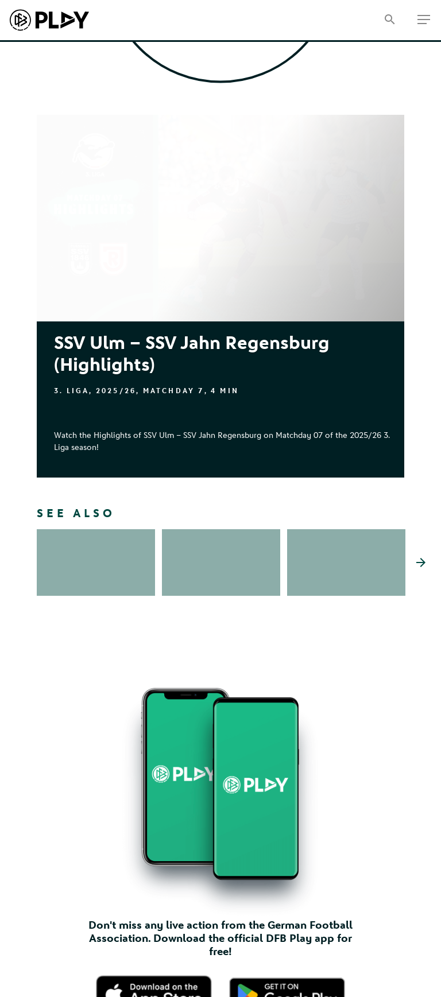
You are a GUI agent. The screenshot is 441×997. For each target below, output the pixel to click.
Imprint (50, 975)
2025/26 (116, 391)
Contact (51, 990)
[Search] (389, 20)
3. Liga (71, 391)
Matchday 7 (173, 391)
